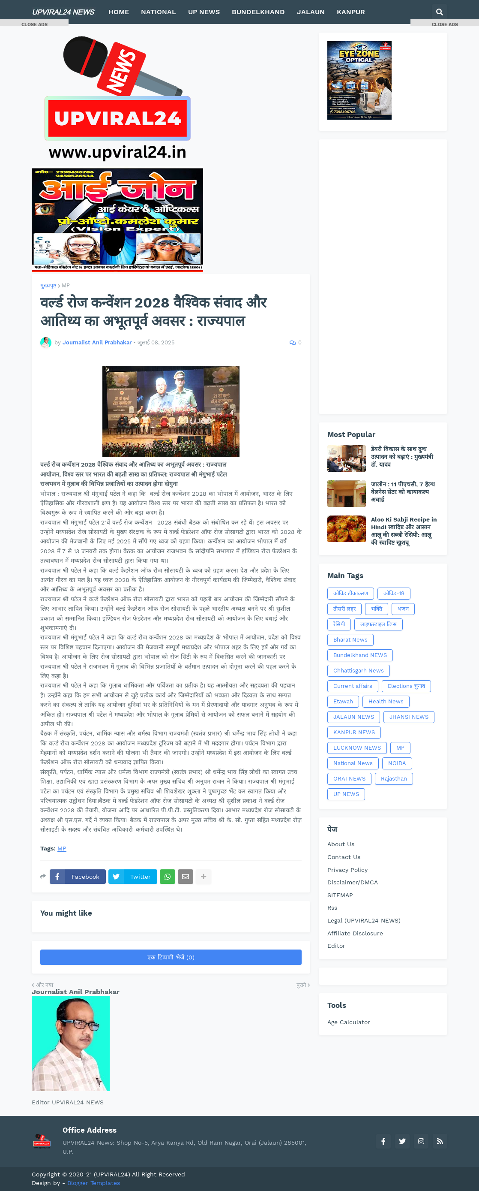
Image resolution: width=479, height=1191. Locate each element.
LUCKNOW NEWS (357, 748)
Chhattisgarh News (358, 670)
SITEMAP (340, 895)
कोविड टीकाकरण (350, 593)
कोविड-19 (393, 593)
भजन (403, 609)
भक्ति (376, 609)
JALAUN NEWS (353, 717)
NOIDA (397, 763)
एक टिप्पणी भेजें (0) (171, 957)
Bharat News (350, 639)
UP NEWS (346, 794)
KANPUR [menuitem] (351, 12)
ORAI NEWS (349, 778)
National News (353, 763)
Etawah (343, 701)
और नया (44, 985)
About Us (340, 844)
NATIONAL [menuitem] (158, 12)
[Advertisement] (383, 276)
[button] (439, 12)
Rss (332, 907)
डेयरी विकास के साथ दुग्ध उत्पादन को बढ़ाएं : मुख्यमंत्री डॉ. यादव (402, 457)
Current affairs (352, 686)
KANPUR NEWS (354, 732)
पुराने (301, 985)
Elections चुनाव (406, 686)
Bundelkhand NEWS (360, 655)
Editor (336, 945)
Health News (386, 701)
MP (66, 285)
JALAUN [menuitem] (311, 12)
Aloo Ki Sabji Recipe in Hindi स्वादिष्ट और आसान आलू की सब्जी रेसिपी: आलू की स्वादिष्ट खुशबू (404, 531)
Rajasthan (394, 778)
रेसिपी (339, 624)
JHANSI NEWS (408, 717)
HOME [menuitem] (118, 12)
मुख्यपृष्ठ (48, 285)
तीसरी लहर (344, 609)
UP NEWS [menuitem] (204, 12)
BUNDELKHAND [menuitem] (258, 12)
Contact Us (343, 856)
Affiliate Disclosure (355, 933)
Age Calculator (348, 1022)
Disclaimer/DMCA (352, 882)
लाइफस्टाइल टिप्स (378, 624)
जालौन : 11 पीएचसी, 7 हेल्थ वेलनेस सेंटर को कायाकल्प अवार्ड (403, 492)
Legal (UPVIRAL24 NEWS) (364, 920)
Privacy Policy (347, 869)
